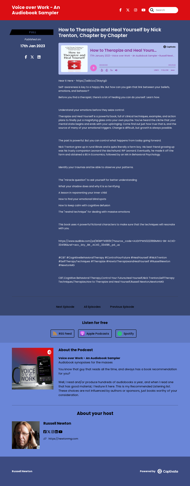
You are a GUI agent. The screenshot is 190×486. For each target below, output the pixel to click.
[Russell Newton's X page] (49, 431)
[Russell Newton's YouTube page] (60, 431)
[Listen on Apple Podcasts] (95, 333)
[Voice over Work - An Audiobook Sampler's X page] (126, 10)
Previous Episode (122, 307)
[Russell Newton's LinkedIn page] (56, 431)
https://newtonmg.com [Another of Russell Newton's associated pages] (60, 439)
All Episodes (92, 307)
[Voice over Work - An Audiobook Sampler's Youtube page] (141, 10)
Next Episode (65, 307)
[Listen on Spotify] (126, 334)
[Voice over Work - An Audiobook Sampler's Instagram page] (133, 10)
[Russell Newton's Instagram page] (52, 431)
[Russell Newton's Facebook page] (44, 431)
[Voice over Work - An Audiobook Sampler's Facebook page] (120, 10)
